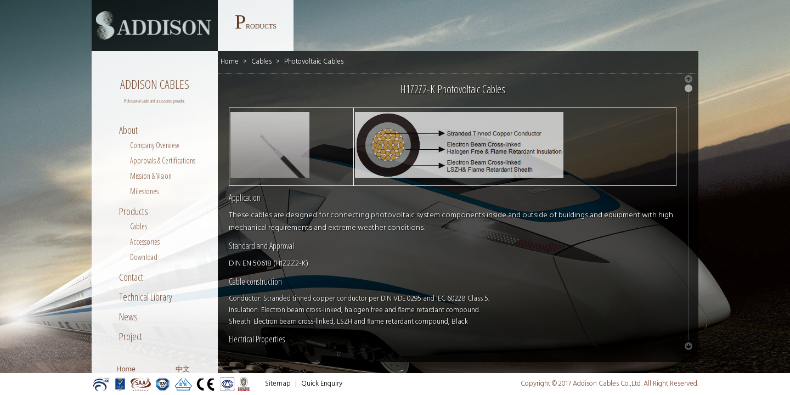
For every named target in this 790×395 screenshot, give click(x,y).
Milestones (144, 191)
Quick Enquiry (321, 384)
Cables (138, 226)
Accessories (145, 241)
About (128, 130)
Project (130, 336)
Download (143, 257)
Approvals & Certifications (162, 160)
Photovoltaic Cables (313, 61)
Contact (131, 277)
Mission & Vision (151, 176)
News (128, 316)
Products (133, 211)
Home (126, 369)
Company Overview (154, 145)
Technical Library (145, 296)
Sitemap (278, 384)
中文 (183, 369)
